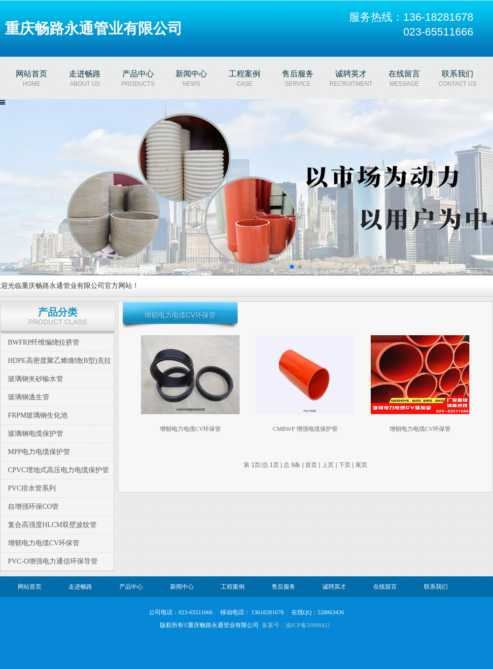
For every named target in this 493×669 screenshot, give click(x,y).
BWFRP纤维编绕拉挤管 (43, 342)
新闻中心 (182, 586)
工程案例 (233, 586)
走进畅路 (80, 586)
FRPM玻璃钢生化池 (38, 415)
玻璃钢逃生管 (28, 397)
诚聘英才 (334, 586)
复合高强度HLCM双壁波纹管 (52, 524)
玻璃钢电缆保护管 (35, 433)
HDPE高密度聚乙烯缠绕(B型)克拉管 (59, 369)
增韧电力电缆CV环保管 (43, 543)
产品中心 (131, 586)
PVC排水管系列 (32, 488)
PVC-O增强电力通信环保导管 (53, 561)
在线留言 (385, 586)
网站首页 (29, 586)
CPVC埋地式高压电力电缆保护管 (58, 470)
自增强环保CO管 (33, 506)
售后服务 (283, 586)
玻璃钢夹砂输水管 (35, 379)
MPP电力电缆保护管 (39, 452)
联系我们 (436, 586)
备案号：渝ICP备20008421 (296, 625)
